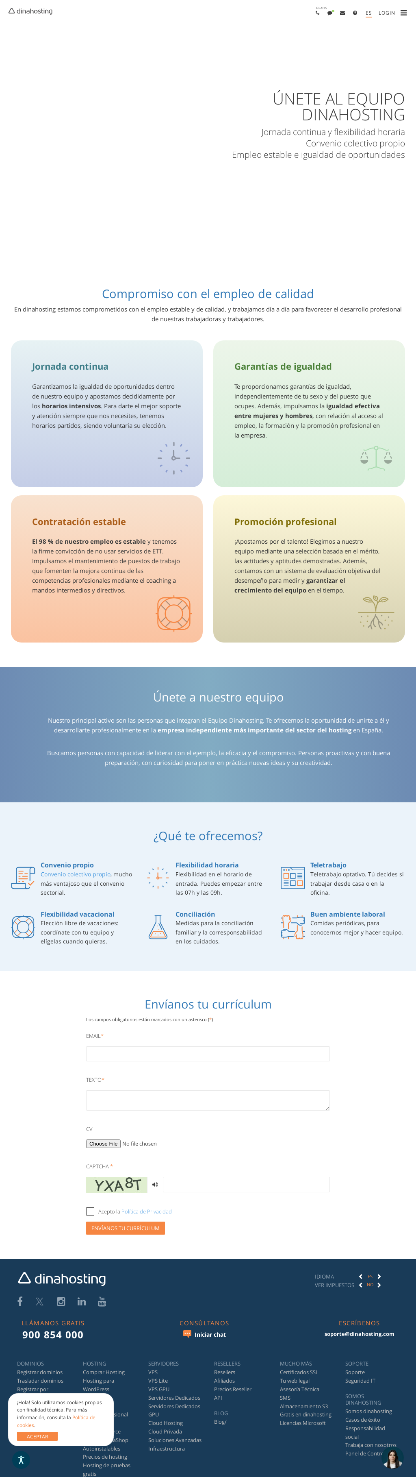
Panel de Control (365, 1453)
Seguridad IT (360, 1380)
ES (370, 1276)
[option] (370, 1276)
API (218, 1397)
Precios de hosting (105, 1456)
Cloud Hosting (165, 1423)
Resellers (224, 1372)
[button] (317, 12)
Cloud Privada (165, 1431)
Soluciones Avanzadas (175, 1440)
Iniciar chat (204, 1334)
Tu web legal (295, 1380)
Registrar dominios (40, 1372)
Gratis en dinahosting (306, 1414)
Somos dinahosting (368, 1411)
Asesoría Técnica (299, 1389)
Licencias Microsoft (303, 1423)
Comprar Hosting (104, 1372)
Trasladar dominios (40, 1380)
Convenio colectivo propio (75, 874)
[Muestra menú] (405, 13)
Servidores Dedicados (174, 1397)
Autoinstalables (101, 1448)
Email (95, 1035)
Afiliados (224, 1380)
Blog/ (220, 1421)
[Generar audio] (155, 1185)
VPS (153, 1372)
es (369, 12)
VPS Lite (158, 1380)
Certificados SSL (299, 1372)
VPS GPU (158, 1389)
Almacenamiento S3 (304, 1406)
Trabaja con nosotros (370, 1445)
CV (89, 1129)
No (370, 1284)
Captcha (99, 1166)
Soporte (355, 1372)
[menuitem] (317, 13)
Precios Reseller (232, 1389)
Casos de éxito (362, 1419)
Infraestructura (166, 1448)
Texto (95, 1079)
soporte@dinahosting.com (359, 1334)
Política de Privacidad (146, 1211)
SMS (285, 1397)
